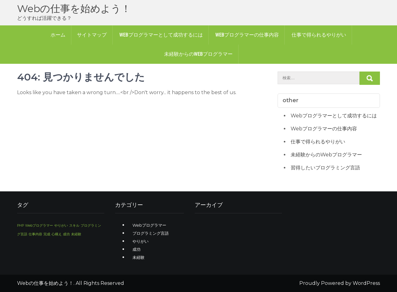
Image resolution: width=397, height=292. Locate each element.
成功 (136, 249)
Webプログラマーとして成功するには (161, 35)
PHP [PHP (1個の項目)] (20, 226)
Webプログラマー (149, 225)
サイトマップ (92, 35)
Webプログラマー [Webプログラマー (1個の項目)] (39, 226)
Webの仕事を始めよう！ (74, 8)
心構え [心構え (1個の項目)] (56, 234)
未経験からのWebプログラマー (198, 54)
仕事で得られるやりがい (319, 35)
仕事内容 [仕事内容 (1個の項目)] (35, 234)
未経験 (138, 257)
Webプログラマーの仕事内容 (247, 35)
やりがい (140, 241)
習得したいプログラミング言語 (325, 168)
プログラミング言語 (150, 233)
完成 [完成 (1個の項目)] (46, 234)
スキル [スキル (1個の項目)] (74, 226)
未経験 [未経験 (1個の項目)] (76, 234)
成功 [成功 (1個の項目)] (66, 234)
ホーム (58, 35)
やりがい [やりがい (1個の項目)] (61, 226)
